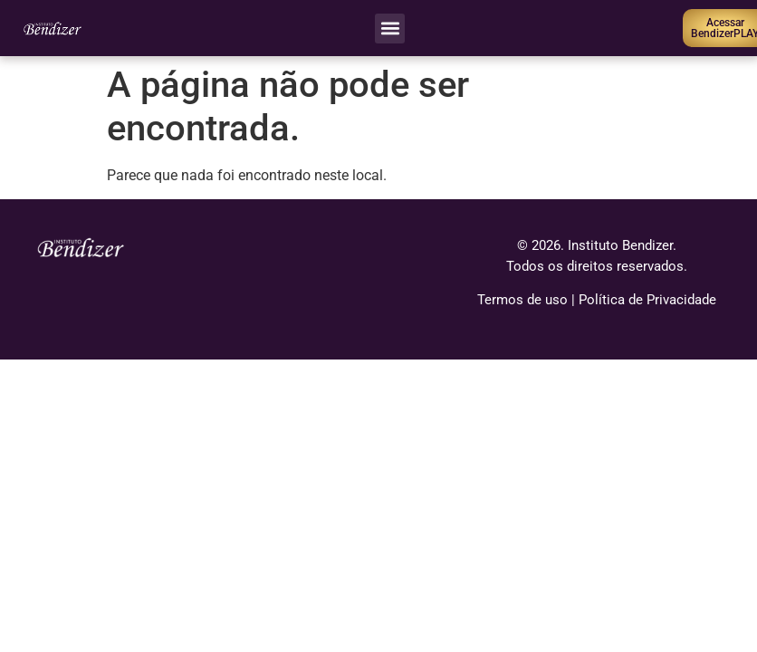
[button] (390, 28)
